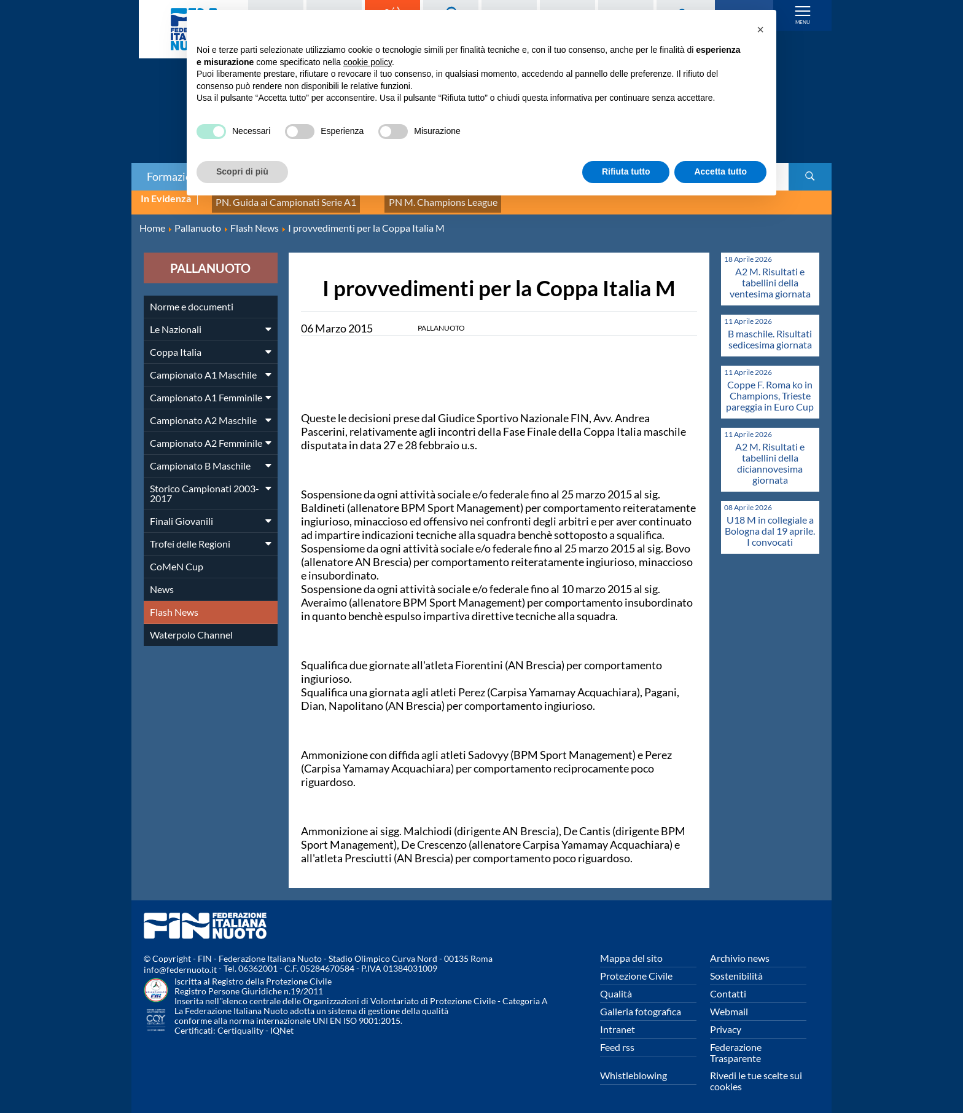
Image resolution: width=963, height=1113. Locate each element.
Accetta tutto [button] (720, 171)
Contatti (728, 987)
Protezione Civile (636, 969)
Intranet (617, 1022)
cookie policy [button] (367, 62)
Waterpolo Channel (191, 628)
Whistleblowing (633, 1068)
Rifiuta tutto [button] (626, 171)
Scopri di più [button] (242, 171)
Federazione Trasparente (736, 1045)
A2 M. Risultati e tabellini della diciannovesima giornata (770, 456)
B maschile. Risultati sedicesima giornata (770, 332)
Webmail (729, 1004)
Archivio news (740, 951)
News (162, 582)
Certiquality (240, 1023)
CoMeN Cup (176, 559)
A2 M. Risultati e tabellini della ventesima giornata (770, 276)
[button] (760, 29)
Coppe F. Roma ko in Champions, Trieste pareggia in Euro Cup (770, 389)
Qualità (616, 987)
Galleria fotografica (640, 1004)
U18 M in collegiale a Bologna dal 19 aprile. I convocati (770, 524)
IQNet (282, 1023)
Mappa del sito (631, 951)
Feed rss (617, 1040)
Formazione (175, 176)
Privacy (725, 1022)
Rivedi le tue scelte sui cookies (756, 1074)
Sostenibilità (736, 969)
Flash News (174, 605)
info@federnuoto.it (180, 963)
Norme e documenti (191, 299)
